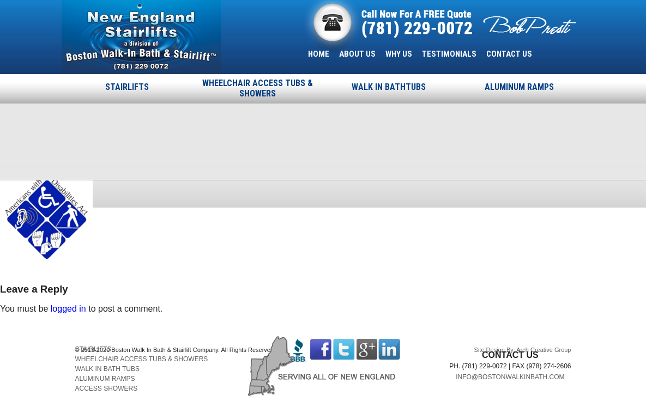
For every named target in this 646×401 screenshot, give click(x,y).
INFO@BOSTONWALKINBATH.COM (510, 377)
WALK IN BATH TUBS (107, 369)
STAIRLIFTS (127, 87)
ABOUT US (357, 54)
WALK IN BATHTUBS (389, 87)
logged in (68, 308)
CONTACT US (509, 54)
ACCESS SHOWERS (106, 388)
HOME (318, 54)
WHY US (398, 54)
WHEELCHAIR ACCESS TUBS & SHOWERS (257, 88)
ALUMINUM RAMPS (519, 87)
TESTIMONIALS (449, 54)
